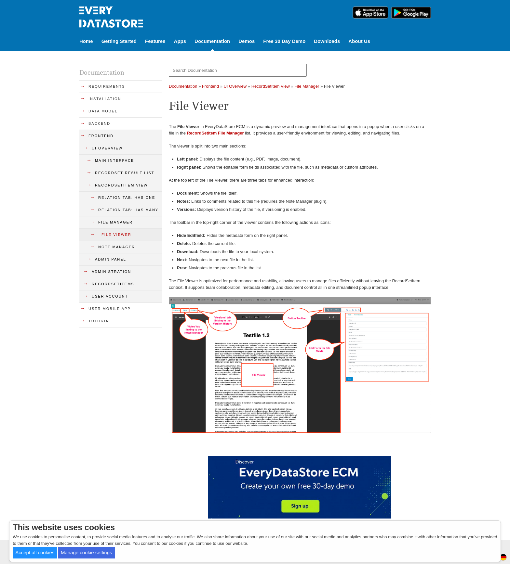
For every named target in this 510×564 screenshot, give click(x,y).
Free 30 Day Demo (284, 41)
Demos (246, 41)
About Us (359, 41)
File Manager (306, 86)
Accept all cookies (34, 552)
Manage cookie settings (86, 552)
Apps (180, 41)
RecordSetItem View (270, 86)
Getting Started (119, 41)
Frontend (210, 86)
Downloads (327, 41)
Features (155, 41)
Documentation (212, 41)
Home (86, 41)
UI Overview (235, 86)
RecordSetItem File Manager (215, 133)
